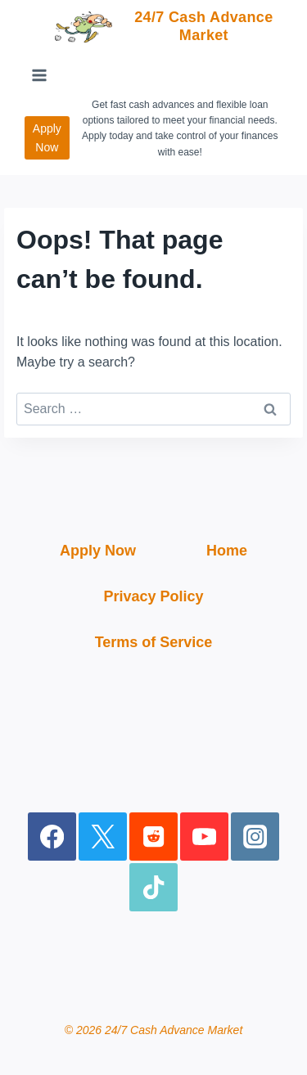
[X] (103, 836)
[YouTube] (204, 836)
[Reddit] (153, 836)
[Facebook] (52, 836)
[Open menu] (40, 75)
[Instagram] (255, 836)
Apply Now (47, 137)
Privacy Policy (153, 596)
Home (226, 550)
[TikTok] (153, 887)
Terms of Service (154, 642)
